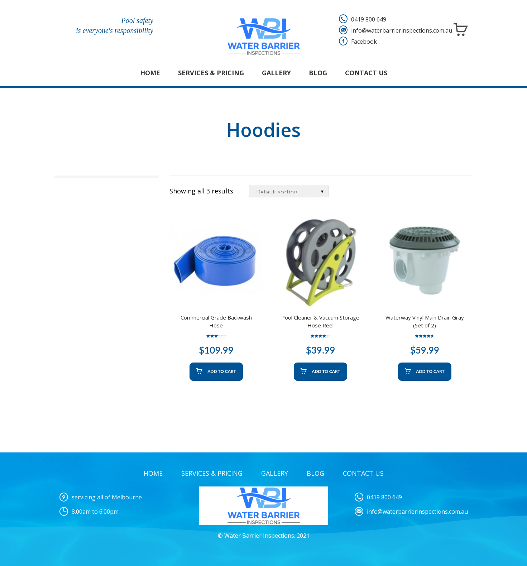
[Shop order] (289, 191)
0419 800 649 (368, 19)
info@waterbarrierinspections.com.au (401, 30)
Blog (318, 72)
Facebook (364, 41)
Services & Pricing (211, 72)
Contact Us (366, 72)
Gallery (276, 72)
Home (150, 72)
